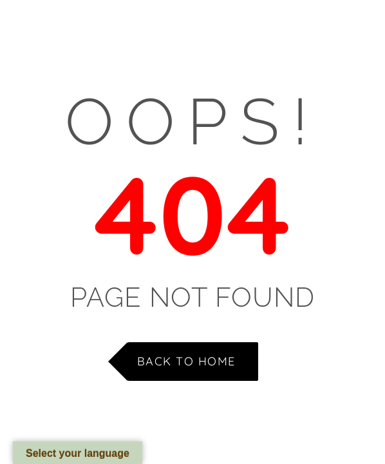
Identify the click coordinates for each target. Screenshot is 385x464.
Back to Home (186, 361)
